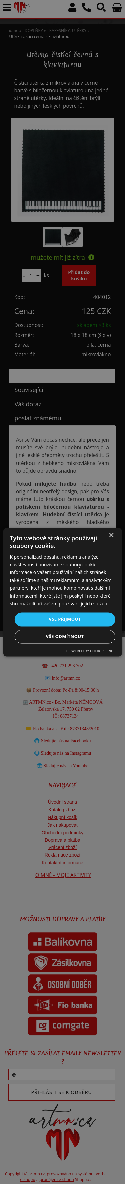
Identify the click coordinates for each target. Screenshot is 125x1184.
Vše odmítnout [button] (65, 636)
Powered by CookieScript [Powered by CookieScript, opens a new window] (90, 650)
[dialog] (62, 592)
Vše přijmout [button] (65, 619)
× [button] (111, 535)
